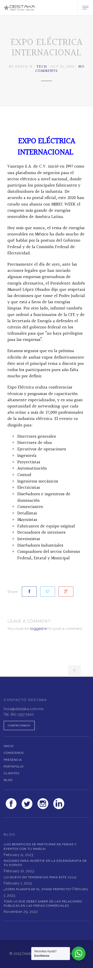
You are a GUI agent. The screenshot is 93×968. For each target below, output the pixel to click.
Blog (8, 780)
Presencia (13, 760)
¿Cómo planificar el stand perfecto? (37, 889)
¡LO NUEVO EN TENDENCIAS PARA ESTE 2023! (40, 877)
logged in (38, 628)
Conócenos (14, 753)
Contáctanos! (19, 725)
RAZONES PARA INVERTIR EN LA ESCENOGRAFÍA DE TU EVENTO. (45, 863)
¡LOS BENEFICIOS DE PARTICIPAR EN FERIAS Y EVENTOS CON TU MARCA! (40, 846)
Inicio (9, 746)
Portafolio (14, 766)
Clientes (11, 773)
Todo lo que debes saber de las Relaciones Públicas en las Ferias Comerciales (43, 903)
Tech (41, 67)
